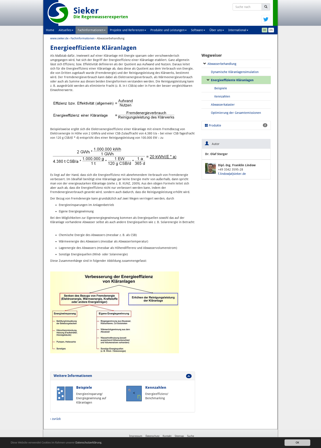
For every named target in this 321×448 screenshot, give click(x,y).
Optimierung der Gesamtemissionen (236, 112)
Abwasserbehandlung (221, 64)
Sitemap (179, 435)
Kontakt (167, 435)
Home (50, 30)
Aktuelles (66, 30)
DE (264, 30)
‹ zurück (55, 419)
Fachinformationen (92, 30)
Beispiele (84, 387)
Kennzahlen (155, 387)
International (238, 30)
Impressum (135, 435)
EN (271, 30)
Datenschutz (152, 435)
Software (198, 30)
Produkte (236, 125)
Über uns (216, 30)
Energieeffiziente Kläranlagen (232, 80)
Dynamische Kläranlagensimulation (235, 72)
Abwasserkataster (223, 104)
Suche (190, 435)
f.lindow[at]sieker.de (232, 173)
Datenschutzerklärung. (89, 442)
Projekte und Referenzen (128, 30)
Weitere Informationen (73, 376)
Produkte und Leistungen (168, 30)
